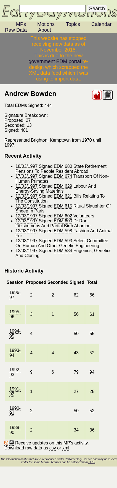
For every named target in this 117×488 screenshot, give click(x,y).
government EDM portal (54, 61)
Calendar (101, 24)
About (44, 30)
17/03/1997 (26, 176)
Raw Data (16, 30)
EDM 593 (63, 240)
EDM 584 (63, 250)
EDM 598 (63, 230)
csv (52, 448)
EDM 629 (63, 186)
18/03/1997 (26, 166)
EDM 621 (63, 196)
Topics (73, 24)
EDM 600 (63, 221)
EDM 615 (63, 206)
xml (65, 448)
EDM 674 (63, 176)
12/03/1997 (26, 186)
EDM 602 (63, 216)
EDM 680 (63, 166)
